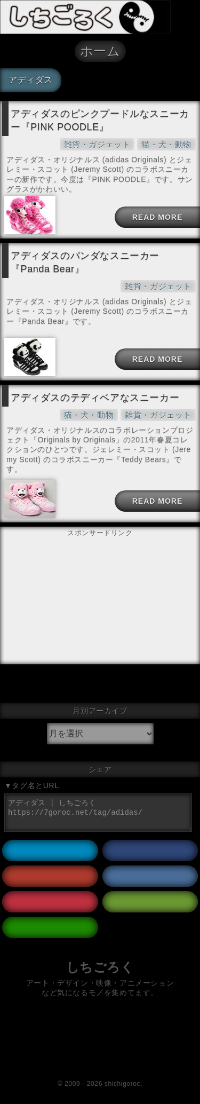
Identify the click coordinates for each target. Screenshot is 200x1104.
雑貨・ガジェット (97, 144)
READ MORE (157, 217)
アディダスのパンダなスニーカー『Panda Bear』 (85, 262)
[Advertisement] (100, 566)
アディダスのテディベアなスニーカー (95, 397)
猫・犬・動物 (166, 144)
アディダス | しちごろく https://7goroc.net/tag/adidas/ (98, 812)
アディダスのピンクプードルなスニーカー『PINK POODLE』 (100, 120)
